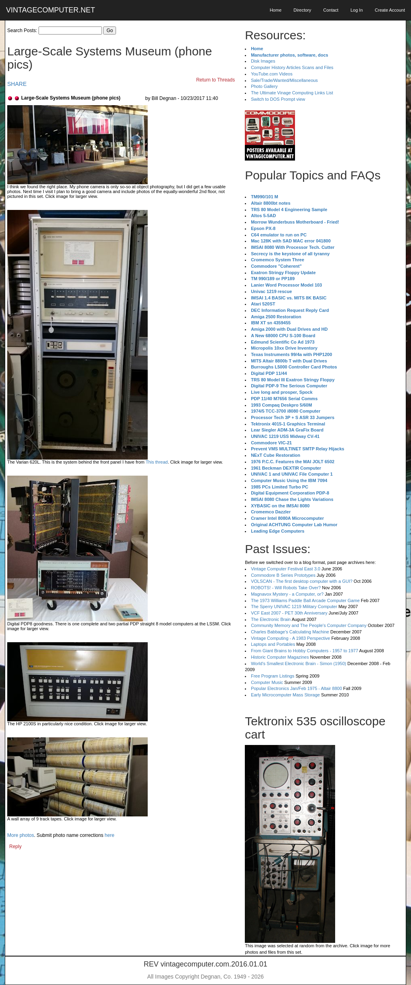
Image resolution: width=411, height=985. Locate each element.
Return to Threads (215, 80)
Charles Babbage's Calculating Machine (290, 631)
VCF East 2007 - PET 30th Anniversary (289, 613)
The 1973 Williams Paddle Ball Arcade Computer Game (305, 600)
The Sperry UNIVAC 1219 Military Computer (294, 606)
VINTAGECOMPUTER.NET (50, 10)
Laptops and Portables (273, 644)
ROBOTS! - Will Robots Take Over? (286, 587)
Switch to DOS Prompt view (278, 99)
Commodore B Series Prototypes (283, 575)
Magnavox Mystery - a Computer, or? (287, 594)
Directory (302, 10)
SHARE (16, 84)
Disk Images (263, 61)
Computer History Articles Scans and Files (292, 67)
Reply (15, 846)
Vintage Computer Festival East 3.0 (285, 568)
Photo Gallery (264, 86)
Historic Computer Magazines (280, 657)
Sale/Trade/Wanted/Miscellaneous (284, 80)
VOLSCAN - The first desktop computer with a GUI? (301, 581)
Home (275, 10)
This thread (157, 462)
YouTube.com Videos (272, 73)
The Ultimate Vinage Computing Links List (292, 92)
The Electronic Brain (271, 619)
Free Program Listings (272, 676)
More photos (20, 835)
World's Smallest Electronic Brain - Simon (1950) (298, 663)
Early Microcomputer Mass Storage (285, 694)
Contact (330, 10)
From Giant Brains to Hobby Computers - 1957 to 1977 (304, 650)
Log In (356, 10)
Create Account (390, 10)
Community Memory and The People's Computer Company (308, 625)
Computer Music (267, 682)
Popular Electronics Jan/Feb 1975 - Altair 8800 (296, 688)
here (109, 835)
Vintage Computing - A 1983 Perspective (290, 638)
